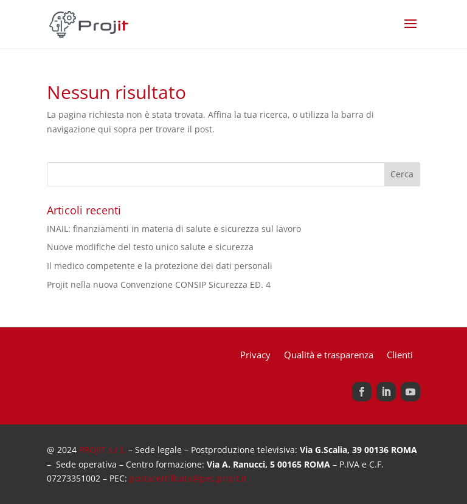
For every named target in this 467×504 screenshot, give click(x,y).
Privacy (255, 355)
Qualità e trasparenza (328, 355)
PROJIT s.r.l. (102, 449)
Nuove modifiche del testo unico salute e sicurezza (150, 247)
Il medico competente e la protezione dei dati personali (159, 265)
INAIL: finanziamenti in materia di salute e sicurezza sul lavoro (174, 228)
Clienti (400, 355)
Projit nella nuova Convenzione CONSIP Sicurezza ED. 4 (159, 284)
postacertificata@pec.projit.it (188, 478)
